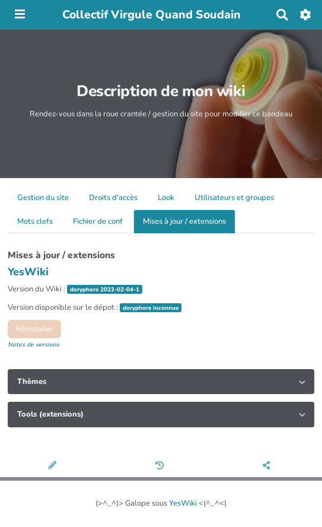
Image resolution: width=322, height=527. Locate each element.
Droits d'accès (113, 197)
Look (166, 197)
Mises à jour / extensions (184, 221)
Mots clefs (35, 221)
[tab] (161, 381)
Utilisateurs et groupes (234, 197)
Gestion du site (43, 197)
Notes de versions (33, 344)
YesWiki (183, 503)
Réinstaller (34, 328)
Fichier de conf (98, 221)
